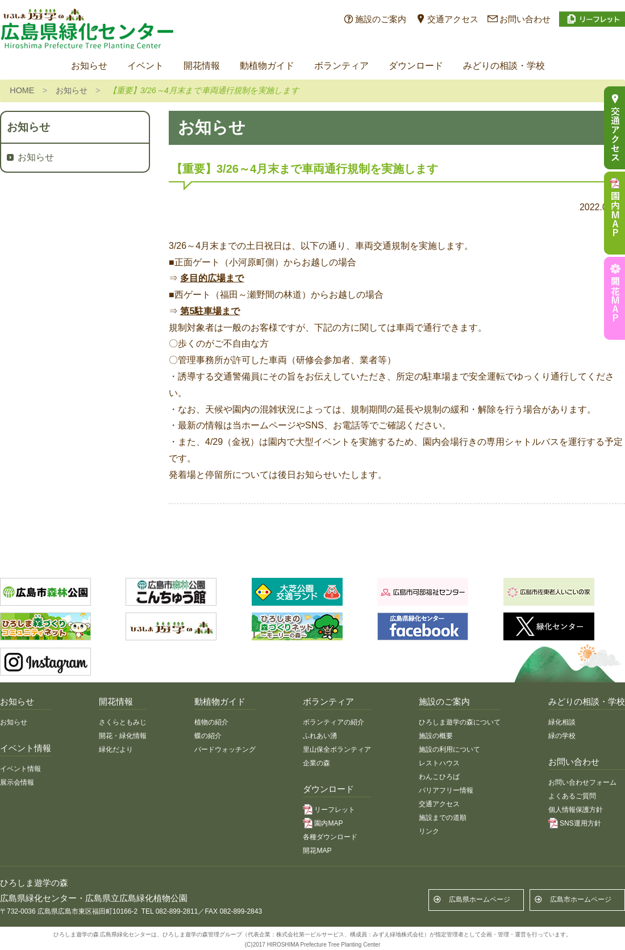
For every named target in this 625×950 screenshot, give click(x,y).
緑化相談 (562, 722)
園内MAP (328, 823)
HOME (22, 90)
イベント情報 (20, 769)
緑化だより (116, 749)
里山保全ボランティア (337, 749)
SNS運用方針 (580, 823)
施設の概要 (436, 736)
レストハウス (439, 763)
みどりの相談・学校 (504, 65)
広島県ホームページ (479, 899)
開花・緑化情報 (123, 736)
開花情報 (202, 65)
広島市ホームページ (580, 899)
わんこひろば (439, 777)
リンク (429, 831)
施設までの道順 (442, 818)
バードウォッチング (225, 749)
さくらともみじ (123, 722)
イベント (145, 65)
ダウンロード (416, 65)
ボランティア (341, 65)
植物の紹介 (211, 722)
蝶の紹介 (208, 736)
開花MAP (317, 851)
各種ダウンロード (330, 837)
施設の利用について (449, 749)
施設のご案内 (380, 19)
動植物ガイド (267, 65)
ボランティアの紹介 (333, 722)
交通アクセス (452, 19)
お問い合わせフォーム (582, 782)
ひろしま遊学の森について (460, 722)
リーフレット (334, 810)
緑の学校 (562, 736)
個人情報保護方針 (575, 810)
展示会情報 (17, 782)
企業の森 (316, 763)
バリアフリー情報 (446, 790)
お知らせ (89, 65)
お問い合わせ (525, 19)
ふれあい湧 (320, 736)
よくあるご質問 (572, 796)
